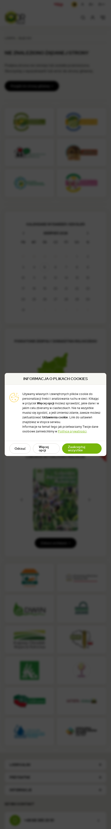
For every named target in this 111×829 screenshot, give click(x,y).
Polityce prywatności (72, 431)
